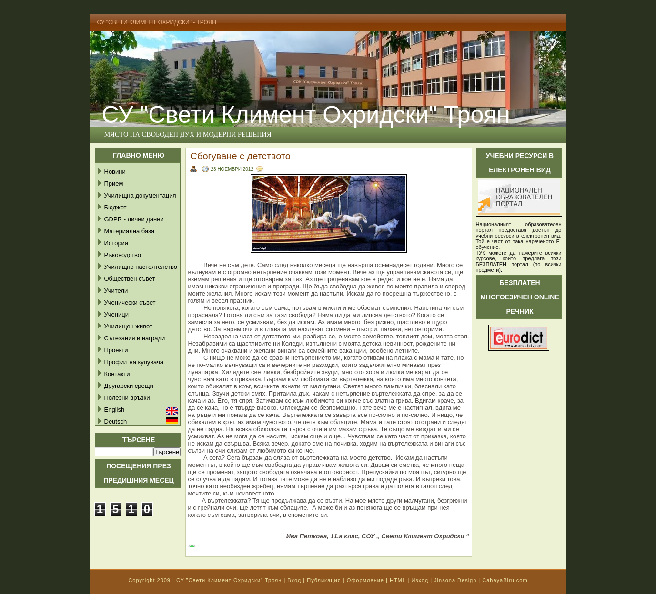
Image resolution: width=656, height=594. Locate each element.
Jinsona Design (455, 580)
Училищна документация (140, 195)
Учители (116, 290)
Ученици (116, 314)
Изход (419, 580)
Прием (113, 183)
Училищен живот (128, 326)
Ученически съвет (130, 302)
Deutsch (115, 421)
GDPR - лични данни (134, 219)
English (114, 409)
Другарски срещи (128, 385)
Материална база (129, 231)
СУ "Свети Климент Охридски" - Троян (157, 22)
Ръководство (122, 254)
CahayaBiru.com (504, 580)
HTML (398, 580)
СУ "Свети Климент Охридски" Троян (306, 114)
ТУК (480, 253)
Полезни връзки (127, 397)
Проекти (116, 350)
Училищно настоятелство (140, 266)
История (116, 243)
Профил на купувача (134, 362)
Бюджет (115, 207)
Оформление (365, 580)
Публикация (324, 580)
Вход (294, 580)
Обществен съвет (129, 278)
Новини (115, 171)
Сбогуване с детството (241, 156)
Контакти (117, 373)
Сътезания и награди (134, 338)
